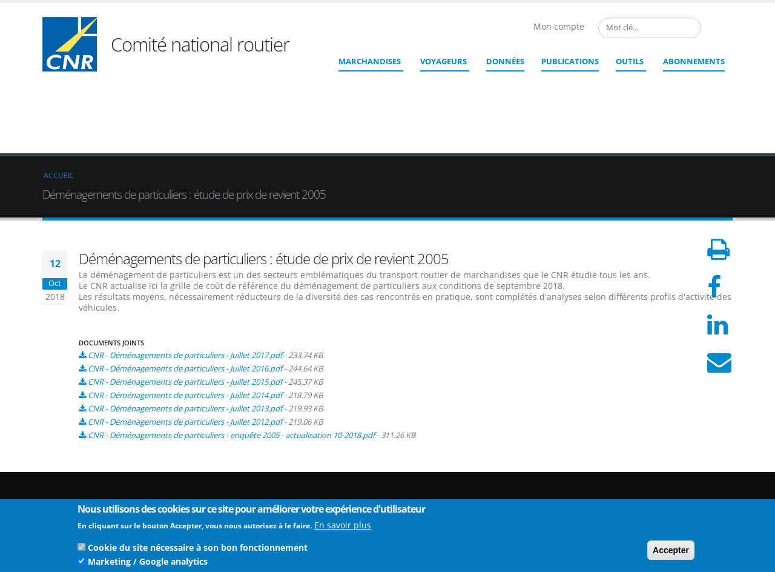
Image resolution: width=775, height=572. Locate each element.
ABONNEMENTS (694, 61)
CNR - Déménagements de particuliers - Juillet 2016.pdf (185, 279)
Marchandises (369, 61)
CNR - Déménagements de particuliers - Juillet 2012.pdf (185, 333)
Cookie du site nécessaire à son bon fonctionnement (198, 550)
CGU (648, 499)
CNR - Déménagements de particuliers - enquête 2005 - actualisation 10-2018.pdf (231, 346)
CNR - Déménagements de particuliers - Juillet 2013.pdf (185, 319)
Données (505, 61)
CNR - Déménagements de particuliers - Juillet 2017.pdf (185, 266)
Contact (454, 492)
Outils (630, 61)
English (725, 28)
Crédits (653, 479)
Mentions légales (671, 489)
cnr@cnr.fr (470, 475)
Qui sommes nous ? (676, 460)
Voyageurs (443, 61)
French (711, 28)
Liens (650, 470)
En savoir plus (342, 527)
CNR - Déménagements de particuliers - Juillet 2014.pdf (185, 306)
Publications (570, 61)
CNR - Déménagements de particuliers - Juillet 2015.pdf (185, 293)
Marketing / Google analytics (148, 564)
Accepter (671, 552)
